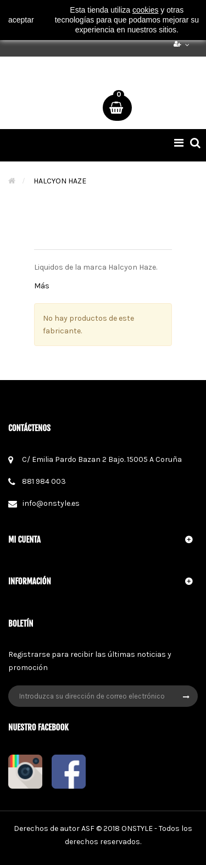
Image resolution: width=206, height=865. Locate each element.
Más (41, 286)
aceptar (21, 19)
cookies (145, 9)
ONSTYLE (137, 828)
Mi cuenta (24, 539)
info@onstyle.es (51, 503)
